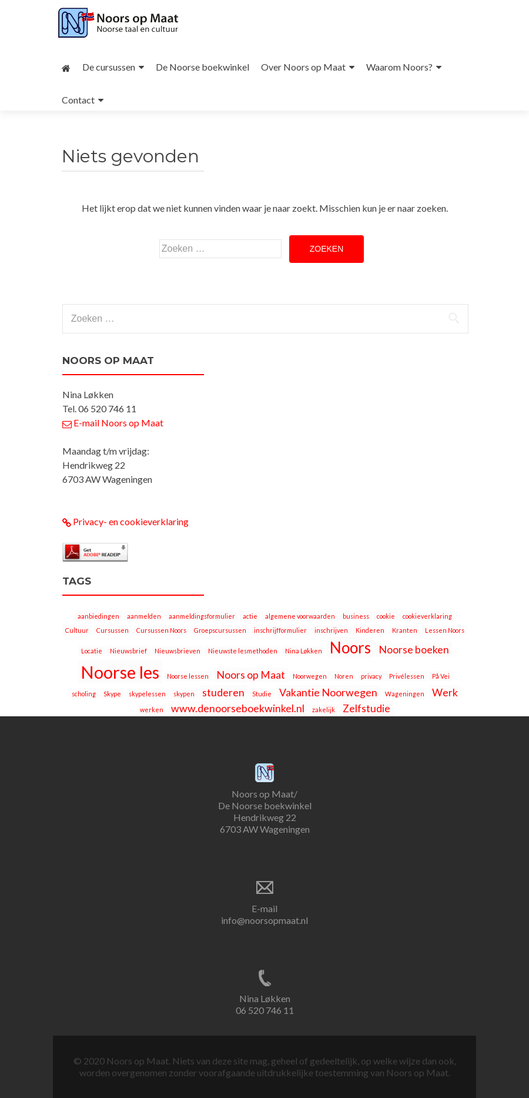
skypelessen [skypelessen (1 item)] (147, 693)
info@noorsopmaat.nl (264, 920)
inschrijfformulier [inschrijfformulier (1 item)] (280, 630)
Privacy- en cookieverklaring (125, 521)
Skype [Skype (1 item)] (112, 693)
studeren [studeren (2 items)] (223, 692)
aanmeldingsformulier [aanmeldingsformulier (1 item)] (202, 616)
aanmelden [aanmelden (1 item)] (144, 616)
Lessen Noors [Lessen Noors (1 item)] (444, 630)
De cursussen (108, 66)
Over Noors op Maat (303, 66)
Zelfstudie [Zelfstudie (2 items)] (366, 708)
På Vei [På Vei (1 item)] (441, 676)
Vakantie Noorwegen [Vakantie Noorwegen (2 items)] (328, 692)
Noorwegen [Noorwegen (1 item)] (310, 676)
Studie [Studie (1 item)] (262, 693)
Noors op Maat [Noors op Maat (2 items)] (250, 675)
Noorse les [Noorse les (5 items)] (120, 672)
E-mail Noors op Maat (112, 422)
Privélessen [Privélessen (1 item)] (406, 676)
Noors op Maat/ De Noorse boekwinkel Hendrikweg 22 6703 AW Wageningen (265, 811)
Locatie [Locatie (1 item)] (91, 651)
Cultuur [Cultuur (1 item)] (77, 630)
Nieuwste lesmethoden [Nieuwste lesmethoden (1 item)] (242, 651)
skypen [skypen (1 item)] (184, 693)
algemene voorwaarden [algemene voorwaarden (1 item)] (300, 616)
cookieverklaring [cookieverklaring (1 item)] (427, 616)
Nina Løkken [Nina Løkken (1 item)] (303, 651)
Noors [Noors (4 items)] (350, 647)
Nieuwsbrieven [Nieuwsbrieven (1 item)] (177, 651)
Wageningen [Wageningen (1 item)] (404, 693)
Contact (78, 99)
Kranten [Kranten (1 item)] (404, 630)
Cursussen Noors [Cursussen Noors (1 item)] (161, 630)
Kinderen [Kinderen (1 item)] (370, 630)
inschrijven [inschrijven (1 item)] (331, 630)
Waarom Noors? (399, 66)
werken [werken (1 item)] (151, 709)
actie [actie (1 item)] (250, 616)
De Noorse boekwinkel (202, 66)
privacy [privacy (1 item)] (371, 676)
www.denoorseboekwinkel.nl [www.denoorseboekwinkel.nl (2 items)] (237, 708)
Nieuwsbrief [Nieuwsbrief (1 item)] (128, 651)
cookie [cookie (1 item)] (386, 616)
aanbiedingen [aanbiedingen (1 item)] (98, 616)
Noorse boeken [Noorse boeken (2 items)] (414, 649)
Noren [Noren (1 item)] (343, 676)
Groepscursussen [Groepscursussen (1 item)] (220, 630)
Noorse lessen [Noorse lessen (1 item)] (188, 676)
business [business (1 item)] (356, 616)
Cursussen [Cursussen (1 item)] (112, 630)
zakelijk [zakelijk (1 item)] (323, 709)
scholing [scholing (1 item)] (84, 693)
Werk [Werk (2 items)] (445, 692)
